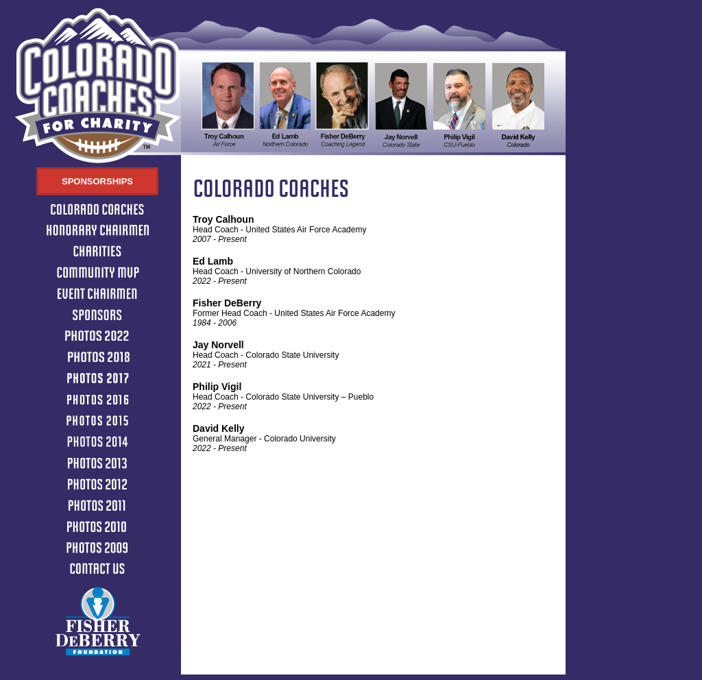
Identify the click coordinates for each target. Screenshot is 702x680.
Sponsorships (97, 181)
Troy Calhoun (223, 219)
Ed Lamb (213, 261)
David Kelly (218, 428)
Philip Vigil (217, 386)
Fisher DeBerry (227, 303)
